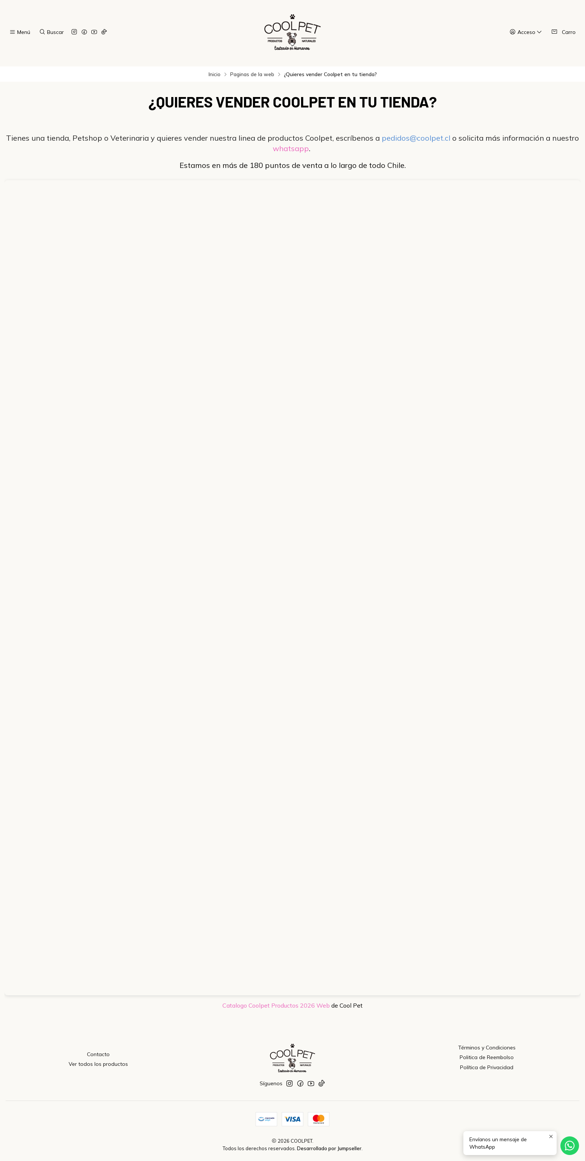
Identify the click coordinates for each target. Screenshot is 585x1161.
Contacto (98, 1054)
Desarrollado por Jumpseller (329, 1148)
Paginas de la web (252, 74)
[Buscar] (51, 32)
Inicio (214, 74)
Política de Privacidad (486, 1067)
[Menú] (20, 32)
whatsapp (291, 148)
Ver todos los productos (98, 1064)
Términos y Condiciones (487, 1047)
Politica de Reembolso (487, 1057)
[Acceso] (526, 32)
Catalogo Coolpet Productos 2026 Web (276, 1005)
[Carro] (563, 32)
